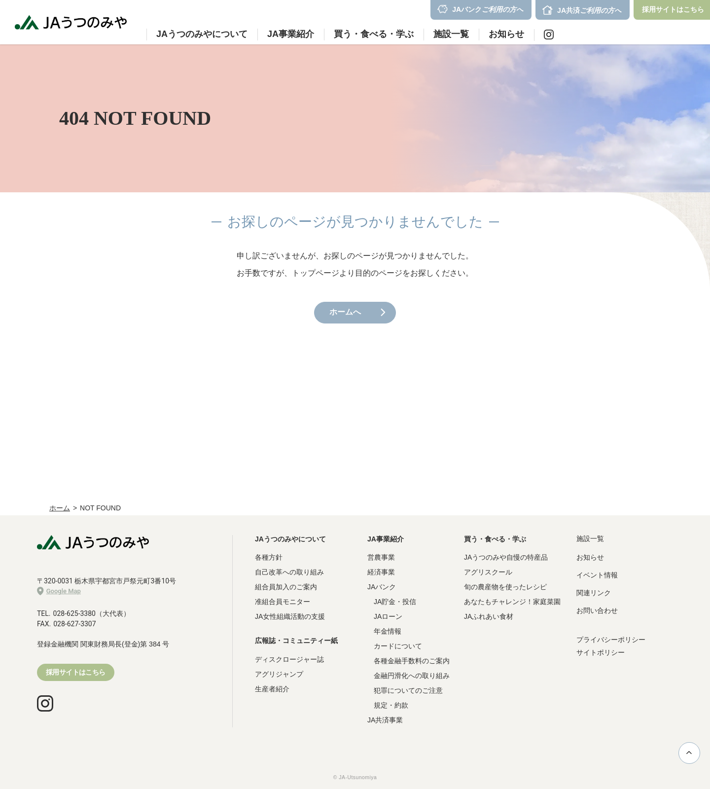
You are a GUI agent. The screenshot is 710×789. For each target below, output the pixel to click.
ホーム (59, 508)
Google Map (59, 591)
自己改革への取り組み (289, 572)
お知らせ (506, 34)
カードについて (398, 646)
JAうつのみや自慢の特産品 (506, 557)
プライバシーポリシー (610, 640)
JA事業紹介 (385, 539)
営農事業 (381, 557)
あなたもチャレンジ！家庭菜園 (512, 602)
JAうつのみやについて (290, 539)
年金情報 (387, 631)
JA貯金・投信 (395, 602)
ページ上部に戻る (689, 752)
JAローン (388, 616)
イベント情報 (597, 575)
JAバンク (381, 587)
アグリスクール (488, 572)
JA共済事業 (385, 720)
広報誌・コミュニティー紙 (296, 641)
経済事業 (381, 572)
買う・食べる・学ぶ (495, 539)
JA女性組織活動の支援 (290, 616)
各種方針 (269, 557)
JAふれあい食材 (488, 616)
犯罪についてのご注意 (408, 690)
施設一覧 (451, 34)
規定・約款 (391, 705)
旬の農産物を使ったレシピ (505, 587)
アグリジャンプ (279, 674)
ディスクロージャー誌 (289, 659)
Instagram (549, 34)
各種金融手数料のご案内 (412, 661)
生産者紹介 (272, 689)
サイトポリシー (600, 652)
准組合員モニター (282, 602)
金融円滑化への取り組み (412, 676)
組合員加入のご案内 (286, 587)
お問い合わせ (597, 610)
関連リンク (593, 593)
